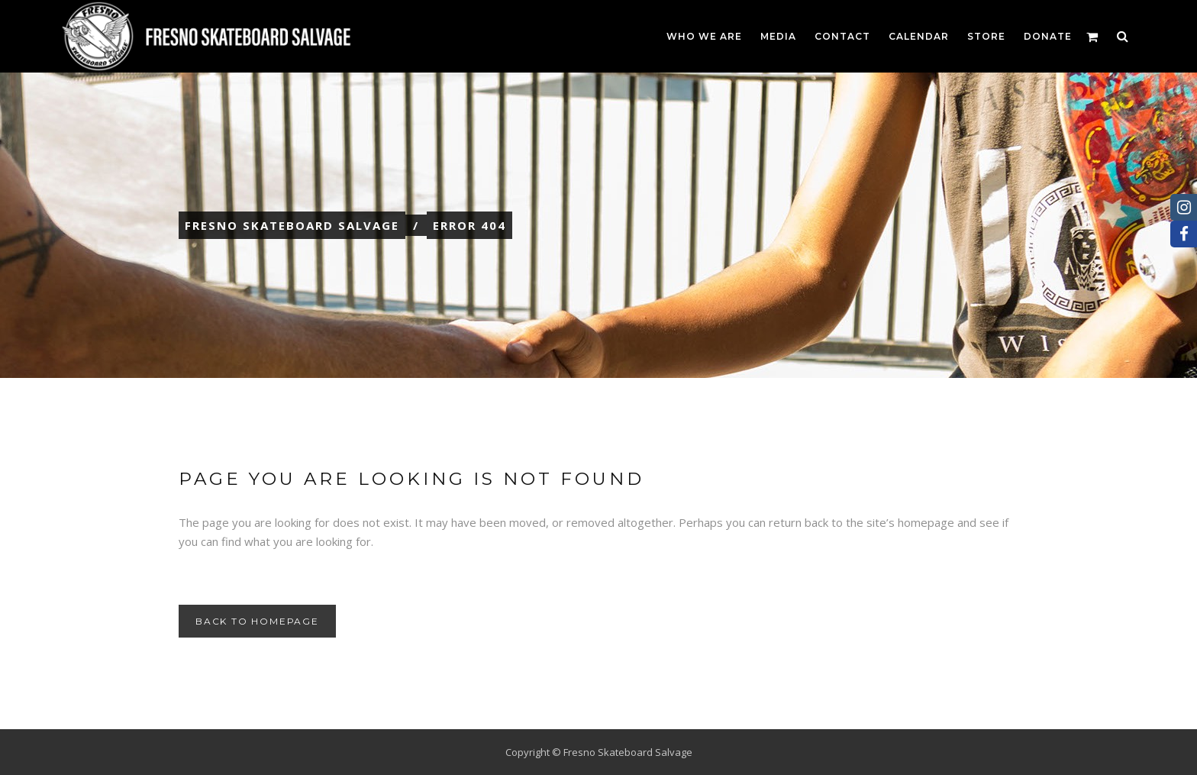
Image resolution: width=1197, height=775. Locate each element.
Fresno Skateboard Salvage (292, 225)
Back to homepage (257, 621)
